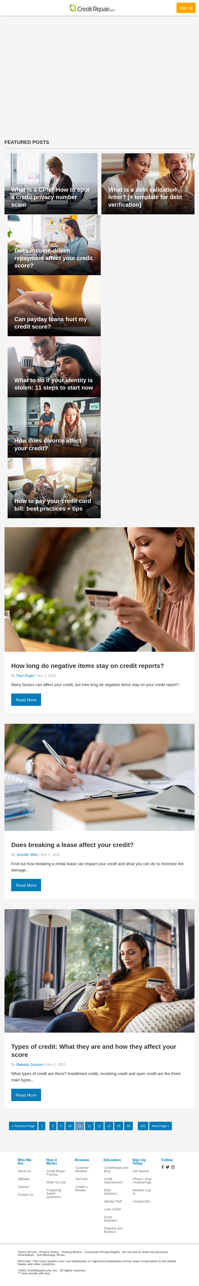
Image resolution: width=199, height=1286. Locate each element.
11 (79, 1126)
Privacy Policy (49, 1252)
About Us (24, 1171)
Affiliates (24, 1179)
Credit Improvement (113, 1180)
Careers (23, 1187)
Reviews (82, 1160)
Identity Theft (113, 1201)
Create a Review (81, 1188)
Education (112, 1160)
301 (143, 1126)
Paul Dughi (25, 676)
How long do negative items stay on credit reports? (87, 665)
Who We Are (24, 1161)
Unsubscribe (141, 1201)
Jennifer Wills (27, 855)
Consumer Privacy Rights (102, 1252)
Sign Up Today (139, 1161)
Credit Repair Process (56, 1173)
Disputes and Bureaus (113, 1230)
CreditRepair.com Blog (114, 1169)
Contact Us (25, 1194)
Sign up (186, 8)
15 (118, 1126)
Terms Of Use (27, 1252)
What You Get (56, 1182)
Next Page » (160, 1126)
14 (109, 1126)
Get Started (141, 1171)
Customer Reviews (82, 1169)
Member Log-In (142, 1192)
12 (89, 1126)
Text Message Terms (51, 1255)
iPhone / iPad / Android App (142, 1180)
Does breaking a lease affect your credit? (72, 844)
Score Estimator (110, 1219)
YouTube (81, 1179)
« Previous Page (23, 1126)
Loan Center (112, 1209)
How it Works (51, 1161)
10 (70, 1126)
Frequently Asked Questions (54, 1194)
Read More (26, 700)
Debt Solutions (110, 1192)
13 (99, 1126)
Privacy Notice (72, 1252)
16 (128, 1126)
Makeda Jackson (29, 1065)
